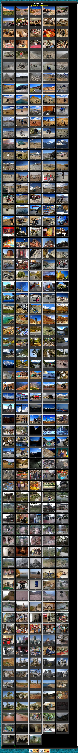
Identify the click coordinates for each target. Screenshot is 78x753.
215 (62, 475)
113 (35, 254)
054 (49, 122)
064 (49, 144)
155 (62, 342)
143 (35, 320)
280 (62, 618)
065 (62, 144)
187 (22, 420)
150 (62, 331)
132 (22, 298)
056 (8, 133)
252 (22, 563)
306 (8, 684)
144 (49, 320)
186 (8, 420)
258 (35, 574)
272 (22, 607)
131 (8, 298)
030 (62, 67)
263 (35, 585)
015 (62, 33)
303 (35, 673)
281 (8, 629)
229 (49, 508)
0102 (22, 232)
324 (49, 718)
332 (22, 740)
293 (35, 651)
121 (8, 276)
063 (35, 144)
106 (8, 243)
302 (22, 673)
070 (62, 155)
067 (22, 155)
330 (62, 729)
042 (22, 100)
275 (62, 607)
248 (35, 552)
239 (49, 530)
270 (62, 596)
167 (22, 376)
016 (8, 44)
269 (49, 596)
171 (8, 387)
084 (49, 188)
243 (35, 541)
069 (49, 155)
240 (62, 530)
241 (8, 541)
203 (35, 453)
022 (22, 56)
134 (49, 298)
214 (49, 475)
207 (22, 464)
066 (8, 155)
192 (22, 431)
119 (49, 265)
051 (8, 122)
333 (35, 740)
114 (49, 254)
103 (35, 232)
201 (8, 453)
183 (35, 409)
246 (8, 552)
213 (35, 475)
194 (49, 431)
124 (49, 276)
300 (62, 662)
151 (8, 342)
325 (62, 718)
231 (8, 519)
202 (22, 453)
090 (62, 199)
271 (8, 607)
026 (8, 67)
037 (22, 89)
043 (35, 100)
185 (62, 409)
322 (22, 718)
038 (35, 89)
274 (49, 607)
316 (8, 707)
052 (22, 122)
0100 (62, 221)
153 (35, 342)
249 (49, 552)
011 (8, 33)
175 (62, 387)
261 (8, 585)
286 (8, 640)
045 (62, 100)
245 (62, 541)
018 (35, 44)
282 (22, 629)
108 (35, 243)
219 (49, 486)
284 (49, 629)
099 (49, 221)
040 (62, 89)
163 (35, 364)
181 (8, 409)
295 (62, 651)
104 (49, 232)
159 (49, 353)
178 (35, 398)
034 (49, 78)
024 (49, 56)
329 (49, 729)
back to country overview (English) (10, 745)
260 (62, 574)
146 (8, 331)
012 (22, 33)
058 (35, 133)
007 (22, 22)
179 (49, 398)
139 (49, 309)
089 (49, 199)
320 (62, 707)
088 (35, 199)
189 (49, 420)
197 (22, 442)
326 (8, 729)
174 (49, 387)
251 (8, 563)
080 (62, 177)
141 (8, 320)
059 (49, 133)
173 (35, 387)
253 (35, 563)
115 (62, 254)
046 (8, 111)
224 (49, 497)
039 (49, 89)
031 (8, 78)
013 (35, 33)
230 (62, 508)
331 (8, 740)
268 (35, 596)
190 (62, 420)
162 (22, 364)
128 (35, 287)
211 (8, 475)
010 (62, 22)
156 (8, 353)
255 (62, 563)
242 (22, 541)
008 (35, 22)
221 (8, 497)
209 (49, 464)
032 (22, 78)
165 (62, 364)
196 (8, 442)
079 (49, 177)
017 (22, 44)
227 (22, 508)
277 (22, 618)
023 (35, 56)
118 (35, 265)
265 (62, 585)
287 (22, 640)
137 (22, 309)
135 (62, 298)
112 (22, 254)
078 (35, 177)
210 (62, 464)
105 (62, 232)
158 (35, 353)
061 (8, 144)
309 (49, 684)
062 (22, 144)
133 (35, 298)
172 (22, 387)
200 (62, 442)
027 (22, 67)
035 (62, 78)
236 (8, 530)
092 (22, 210)
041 (8, 100)
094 (49, 210)
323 (35, 718)
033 (35, 78)
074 (49, 166)
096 (8, 221)
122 (22, 276)
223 (35, 497)
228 (35, 508)
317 (22, 707)
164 (49, 364)
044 (49, 100)
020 (62, 44)
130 (62, 287)
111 (8, 254)
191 (8, 431)
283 (35, 629)
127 (22, 287)
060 (62, 133)
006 (8, 22)
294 (49, 651)
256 (8, 574)
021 (8, 56)
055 (62, 122)
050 (62, 111)
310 (62, 684)
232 (22, 519)
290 (62, 640)
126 (8, 287)
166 (8, 376)
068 (35, 155)
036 (8, 89)
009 (49, 22)
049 (49, 111)
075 (62, 166)
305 (62, 673)
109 (49, 243)
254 (49, 563)
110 (62, 243)
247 (22, 552)
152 (22, 342)
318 (35, 707)
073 (35, 166)
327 (22, 729)
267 (22, 596)
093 (35, 210)
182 (22, 409)
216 (8, 486)
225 (62, 497)
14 (49, 33)
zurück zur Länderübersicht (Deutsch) (11, 747)
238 (35, 530)
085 (62, 188)
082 (22, 188)
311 (8, 696)
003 (35, 11)
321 (8, 718)
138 (35, 309)
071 (8, 166)
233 (35, 519)
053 (35, 122)
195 (62, 431)
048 (35, 111)
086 (8, 199)
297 (22, 662)
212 (22, 475)
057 (22, 133)
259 (49, 574)
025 (62, 56)
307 (22, 684)
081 (8, 188)
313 (35, 696)
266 (8, 596)
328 (35, 729)
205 (62, 453)
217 (22, 486)
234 (49, 519)
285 (62, 629)
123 (35, 276)
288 (35, 640)
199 (49, 442)
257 (22, 574)
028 (35, 67)
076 (8, 177)
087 (22, 199)
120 (62, 265)
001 (8, 11)
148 (35, 331)
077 (22, 177)
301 (8, 673)
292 (22, 651)
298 (35, 662)
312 (22, 696)
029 (49, 67)
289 (49, 640)
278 (35, 618)
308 (35, 684)
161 (8, 364)
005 (62, 11)
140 (62, 309)
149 (49, 331)
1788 (35, 420)
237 (22, 530)
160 (62, 353)
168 (35, 376)
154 (49, 342)
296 (8, 662)
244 (49, 541)
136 (8, 309)
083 (35, 188)
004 (49, 11)
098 (22, 221)
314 (49, 696)
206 (8, 464)
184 (49, 409)
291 (8, 651)
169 (49, 376)
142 (22, 320)
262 (22, 585)
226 (8, 508)
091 (8, 210)
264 (49, 585)
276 (8, 618)
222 (22, 497)
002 (22, 11)
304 (49, 673)
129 (49, 287)
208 (35, 464)
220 (62, 486)
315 (62, 696)
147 (22, 331)
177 (22, 398)
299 (49, 662)
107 (22, 243)
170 (62, 376)
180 (62, 398)
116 (8, 265)
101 (8, 232)
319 (49, 707)
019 (49, 44)
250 (62, 552)
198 (35, 442)
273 (35, 607)
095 (62, 210)
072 (22, 166)
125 (62, 276)
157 (22, 353)
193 (35, 431)
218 (35, 486)
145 (62, 320)
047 (22, 111)
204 (49, 453)
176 (8, 398)
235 (62, 519)
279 (49, 618)
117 (22, 265)
